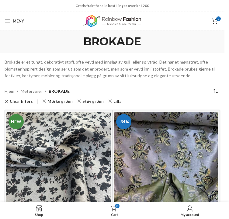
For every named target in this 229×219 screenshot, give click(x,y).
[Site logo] (112, 20)
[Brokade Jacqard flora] (166, 163)
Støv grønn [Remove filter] (93, 101)
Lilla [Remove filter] (117, 101)
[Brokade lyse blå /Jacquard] (58, 164)
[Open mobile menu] (14, 21)
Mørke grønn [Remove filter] (60, 101)
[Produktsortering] (215, 91)
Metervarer (31, 91)
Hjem (9, 91)
